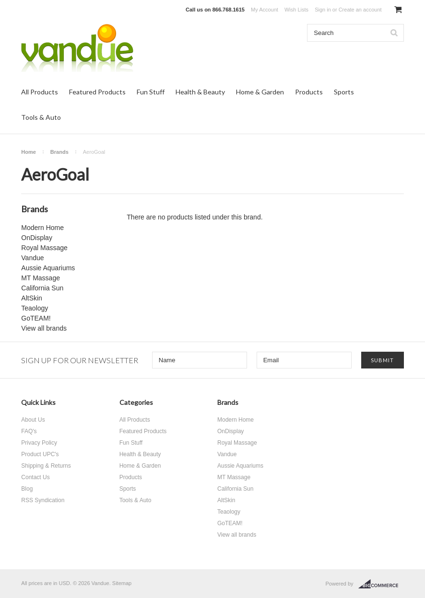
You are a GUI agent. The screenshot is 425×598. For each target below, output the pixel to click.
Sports (344, 92)
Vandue (32, 258)
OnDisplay (36, 238)
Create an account (360, 9)
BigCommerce (381, 584)
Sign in (323, 9)
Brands (59, 152)
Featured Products (97, 92)
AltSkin (31, 298)
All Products (39, 92)
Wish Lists (296, 9)
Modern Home (42, 227)
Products (309, 92)
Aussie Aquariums (48, 268)
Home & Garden (260, 92)
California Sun (42, 288)
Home (28, 152)
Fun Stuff (151, 92)
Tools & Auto (41, 117)
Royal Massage (44, 248)
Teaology (34, 308)
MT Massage (40, 278)
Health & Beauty (200, 92)
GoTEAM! (35, 318)
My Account (264, 9)
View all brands (44, 328)
